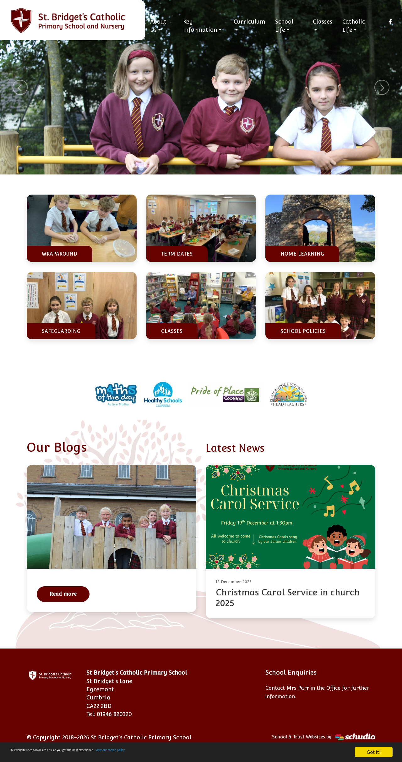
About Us (164, 25)
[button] (20, 87)
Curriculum (252, 21)
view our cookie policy (176, 752)
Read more (63, 594)
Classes (324, 21)
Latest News (242, 447)
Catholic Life (355, 25)
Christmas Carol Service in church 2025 (288, 597)
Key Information (205, 25)
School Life (287, 25)
